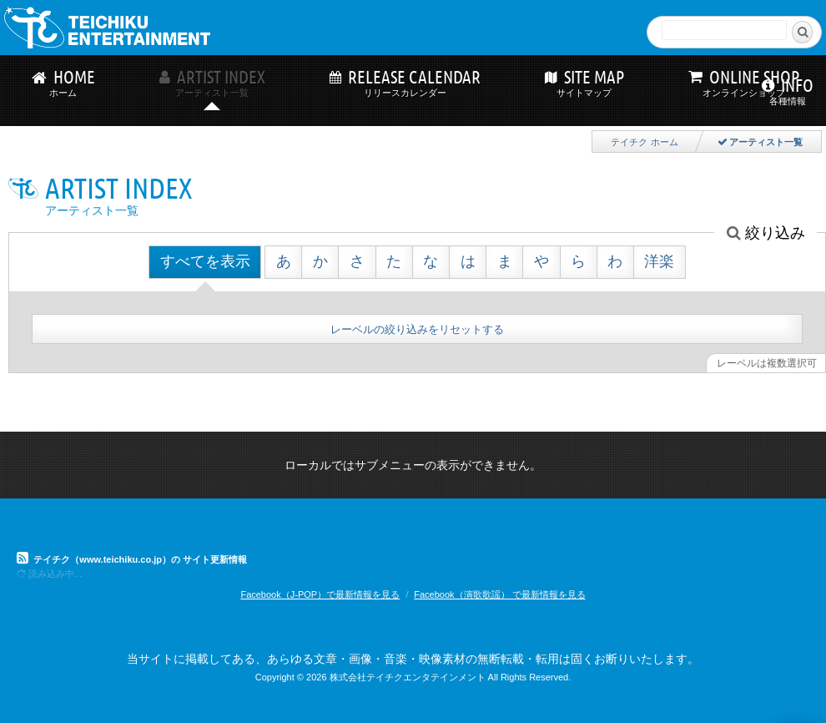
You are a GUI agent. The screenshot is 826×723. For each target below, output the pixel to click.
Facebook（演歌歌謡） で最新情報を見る (499, 594)
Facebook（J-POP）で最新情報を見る (320, 594)
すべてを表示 (205, 261)
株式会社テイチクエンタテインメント (408, 677)
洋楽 (659, 261)
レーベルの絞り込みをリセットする (417, 329)
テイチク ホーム (644, 142)
